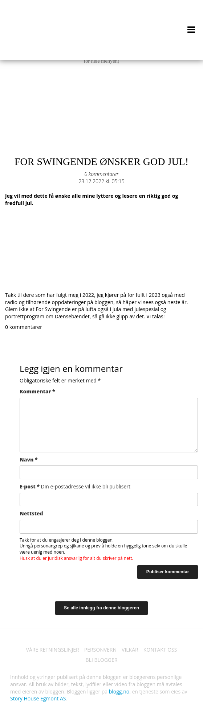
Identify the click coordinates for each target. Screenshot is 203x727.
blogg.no (119, 691)
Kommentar (37, 391)
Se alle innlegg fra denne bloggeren (101, 607)
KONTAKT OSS (160, 649)
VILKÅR (130, 649)
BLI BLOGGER (102, 659)
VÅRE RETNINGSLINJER (52, 649)
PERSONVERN (100, 649)
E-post (75, 486)
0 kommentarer (101, 173)
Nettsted (31, 513)
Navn (29, 459)
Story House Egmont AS (38, 698)
